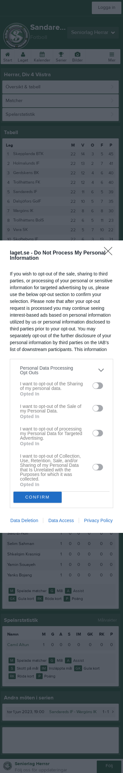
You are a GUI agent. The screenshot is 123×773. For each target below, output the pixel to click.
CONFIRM (37, 496)
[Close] (110, 253)
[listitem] (61, 370)
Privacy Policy (98, 520)
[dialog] (61, 386)
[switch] (97, 385)
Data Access (61, 520)
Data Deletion (24, 520)
